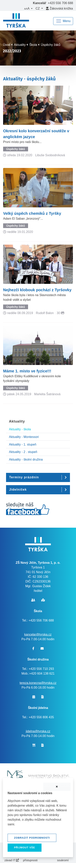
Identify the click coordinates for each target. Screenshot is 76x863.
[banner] (16, 21)
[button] (28, 8)
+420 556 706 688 (60, 3)
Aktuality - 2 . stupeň (23, 452)
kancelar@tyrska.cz (38, 634)
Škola (33, 44)
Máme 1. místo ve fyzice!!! (27, 371)
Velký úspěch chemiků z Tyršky (32, 213)
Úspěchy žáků (50, 44)
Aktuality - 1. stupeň (22, 444)
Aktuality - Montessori (24, 437)
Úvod (6, 44)
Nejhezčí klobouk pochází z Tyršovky (37, 290)
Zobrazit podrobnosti (32, 837)
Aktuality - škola (20, 429)
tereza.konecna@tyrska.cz (38, 683)
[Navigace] (63, 21)
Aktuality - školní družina (26, 459)
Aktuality (20, 44)
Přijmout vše (24, 847)
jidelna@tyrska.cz (38, 731)
